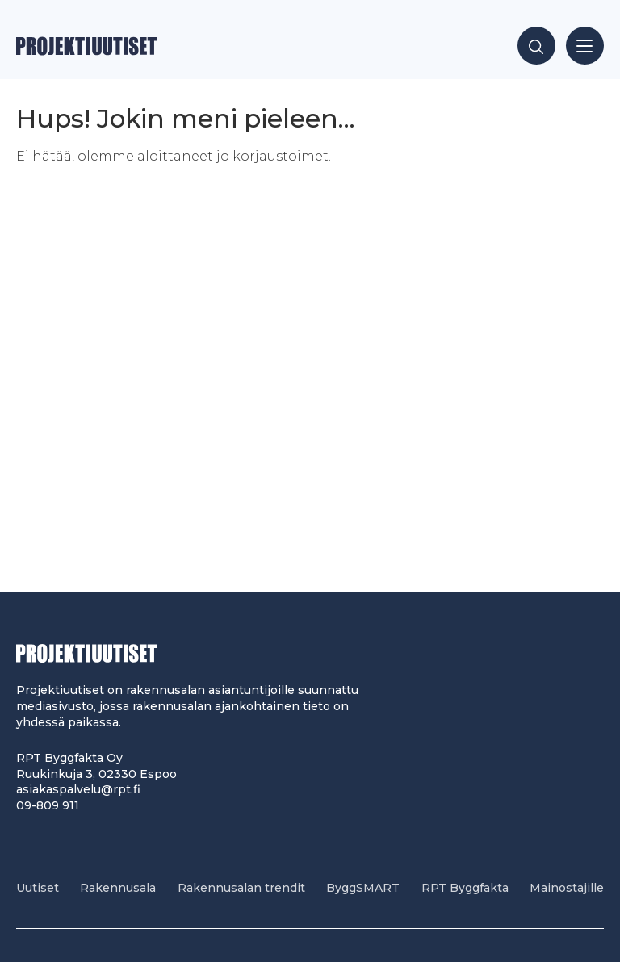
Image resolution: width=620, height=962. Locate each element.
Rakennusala (118, 887)
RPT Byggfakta (465, 887)
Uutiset (37, 887)
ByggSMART (363, 887)
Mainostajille (567, 887)
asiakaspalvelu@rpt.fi (78, 789)
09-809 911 (47, 805)
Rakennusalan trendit (241, 887)
